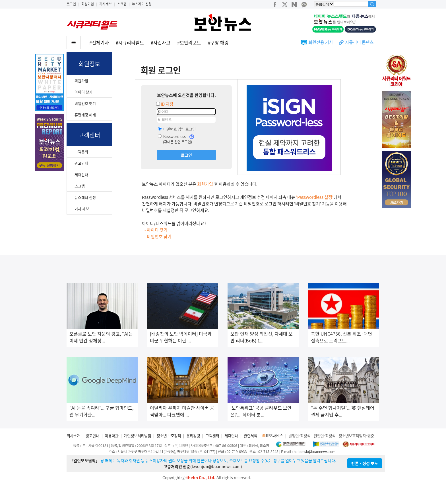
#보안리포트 (189, 42)
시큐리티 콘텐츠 (359, 42)
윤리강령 (193, 435)
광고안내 (81, 163)
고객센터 (212, 435)
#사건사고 (160, 42)
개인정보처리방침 (137, 435)
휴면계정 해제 (85, 114)
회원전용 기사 (320, 42)
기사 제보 (82, 208)
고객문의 (81, 151)
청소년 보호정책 (168, 435)
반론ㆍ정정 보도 (364, 463)
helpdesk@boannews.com (314, 451)
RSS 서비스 (274, 435)
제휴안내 (81, 174)
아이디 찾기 (83, 92)
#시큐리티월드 (130, 42)
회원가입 (87, 4)
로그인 (71, 4)
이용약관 (111, 435)
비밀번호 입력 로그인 (177, 129)
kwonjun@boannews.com (216, 466)
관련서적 (250, 435)
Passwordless (172, 136)
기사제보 (105, 4)
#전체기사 (99, 42)
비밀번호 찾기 (85, 103)
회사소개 (73, 435)
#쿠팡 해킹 (218, 42)
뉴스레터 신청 (142, 4)
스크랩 (122, 4)
